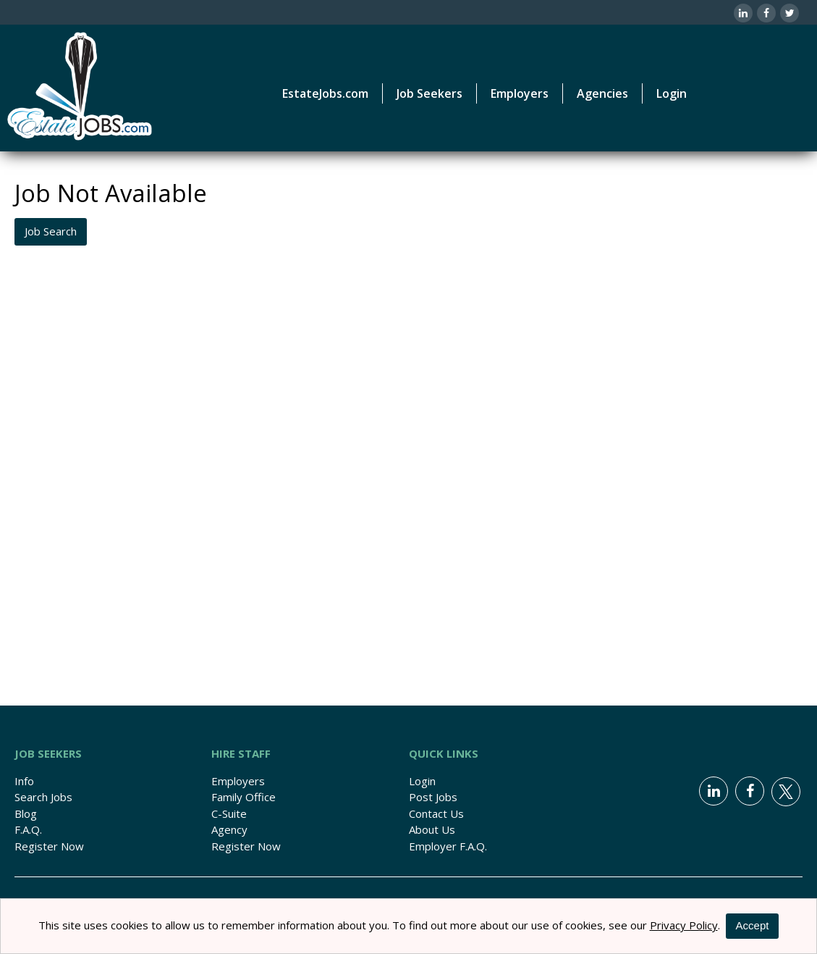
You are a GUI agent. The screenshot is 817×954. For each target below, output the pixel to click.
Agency (229, 829)
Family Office (243, 797)
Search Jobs (43, 797)
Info (24, 781)
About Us (432, 829)
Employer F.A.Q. (448, 846)
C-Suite (229, 813)
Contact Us (436, 813)
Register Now (49, 846)
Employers (238, 781)
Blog (25, 813)
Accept (752, 925)
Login (671, 93)
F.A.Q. (28, 829)
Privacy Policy (684, 925)
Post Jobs (433, 797)
